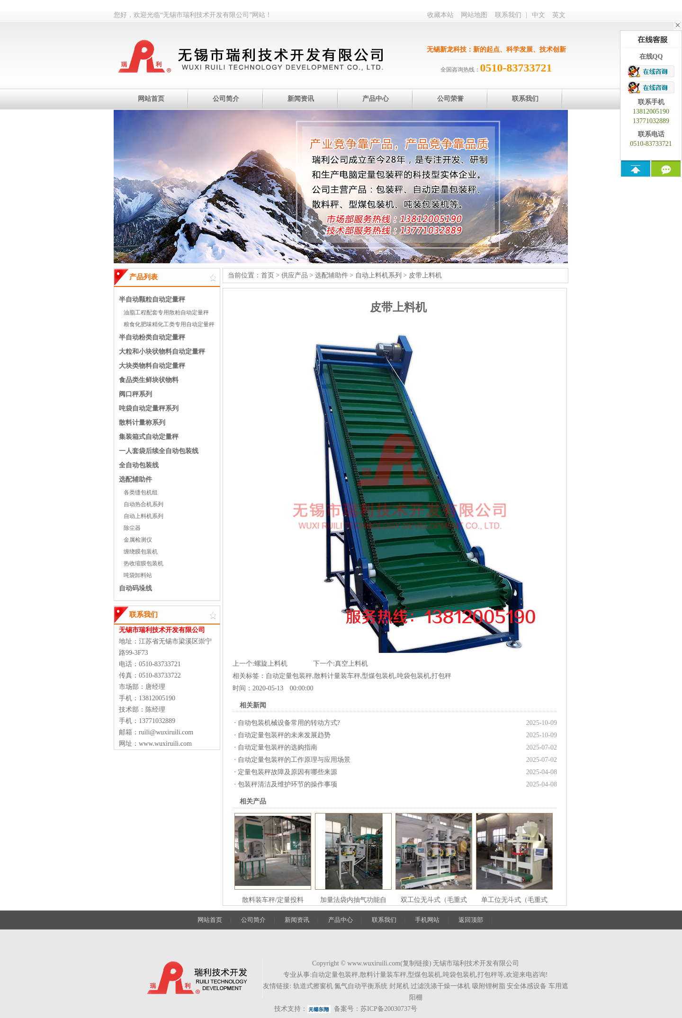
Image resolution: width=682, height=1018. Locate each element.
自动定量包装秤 (289, 675)
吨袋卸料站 (138, 575)
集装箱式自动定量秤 (149, 436)
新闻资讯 (297, 919)
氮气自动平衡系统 (360, 986)
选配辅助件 (135, 479)
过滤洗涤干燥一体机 (440, 986)
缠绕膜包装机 (141, 551)
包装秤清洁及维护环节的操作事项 (287, 784)
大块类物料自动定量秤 (152, 365)
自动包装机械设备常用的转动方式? (289, 722)
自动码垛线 (135, 588)
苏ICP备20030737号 (388, 1008)
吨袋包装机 (413, 675)
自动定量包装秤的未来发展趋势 (284, 735)
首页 (267, 275)
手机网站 (427, 919)
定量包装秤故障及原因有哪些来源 (287, 772)
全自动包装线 (139, 465)
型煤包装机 (378, 675)
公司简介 (253, 919)
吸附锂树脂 (488, 986)
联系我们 (508, 14)
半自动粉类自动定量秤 (152, 337)
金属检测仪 (138, 539)
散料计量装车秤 (337, 675)
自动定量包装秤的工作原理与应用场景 (294, 759)
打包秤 (441, 675)
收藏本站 (440, 14)
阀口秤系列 (135, 394)
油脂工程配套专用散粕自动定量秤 (166, 312)
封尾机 (399, 986)
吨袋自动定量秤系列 (149, 408)
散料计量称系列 (142, 422)
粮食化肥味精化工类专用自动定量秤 (169, 324)
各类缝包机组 (141, 492)
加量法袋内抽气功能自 (353, 899)
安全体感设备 (527, 986)
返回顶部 (470, 919)
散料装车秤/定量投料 (273, 899)
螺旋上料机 (270, 663)
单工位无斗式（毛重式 (514, 899)
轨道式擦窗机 (313, 986)
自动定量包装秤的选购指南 (277, 747)
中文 (538, 14)
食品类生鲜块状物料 (149, 380)
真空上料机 (351, 663)
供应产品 (294, 275)
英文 (558, 14)
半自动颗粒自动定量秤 (152, 299)
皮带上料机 (425, 275)
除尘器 (132, 528)
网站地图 (474, 14)
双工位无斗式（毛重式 (434, 899)
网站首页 (209, 919)
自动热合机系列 (143, 504)
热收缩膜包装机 (143, 563)
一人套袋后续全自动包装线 (158, 451)
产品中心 (340, 919)
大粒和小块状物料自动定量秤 (162, 351)
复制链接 (416, 963)
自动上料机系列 (143, 516)
